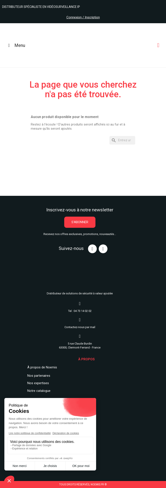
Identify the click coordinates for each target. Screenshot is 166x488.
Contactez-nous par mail (79, 327)
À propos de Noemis (42, 367)
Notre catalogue (38, 391)
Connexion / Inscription (83, 17)
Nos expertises (38, 383)
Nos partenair (37, 376)
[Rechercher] (122, 140)
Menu (15, 45)
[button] (79, 222)
